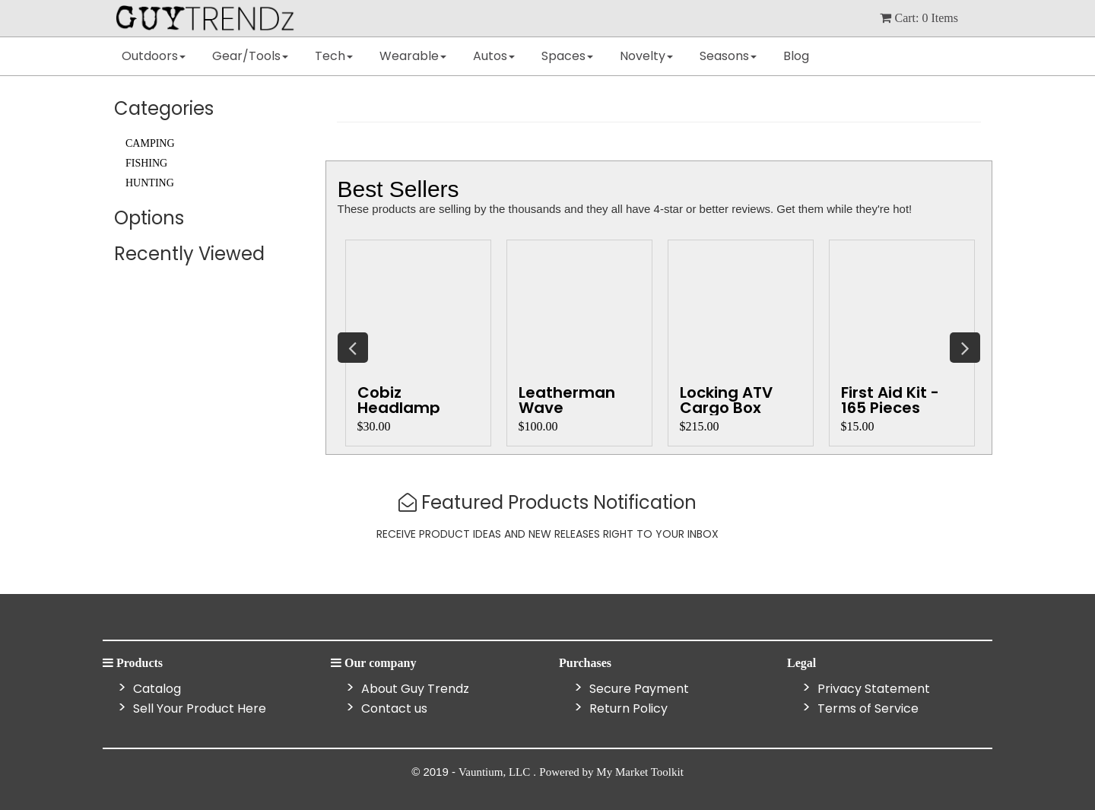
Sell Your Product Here (198, 708)
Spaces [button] (567, 56)
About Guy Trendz (413, 688)
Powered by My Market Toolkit (611, 772)
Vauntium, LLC (496, 772)
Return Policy (627, 708)
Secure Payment (637, 688)
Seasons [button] (728, 56)
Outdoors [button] (154, 56)
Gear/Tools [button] (250, 56)
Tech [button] (334, 56)
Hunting (149, 183)
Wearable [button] (412, 56)
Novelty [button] (646, 56)
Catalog (155, 688)
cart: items (919, 17)
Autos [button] (494, 56)
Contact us (392, 708)
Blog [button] (796, 56)
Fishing (146, 163)
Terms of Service (866, 708)
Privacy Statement (872, 688)
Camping (150, 143)
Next (965, 347)
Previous (353, 347)
